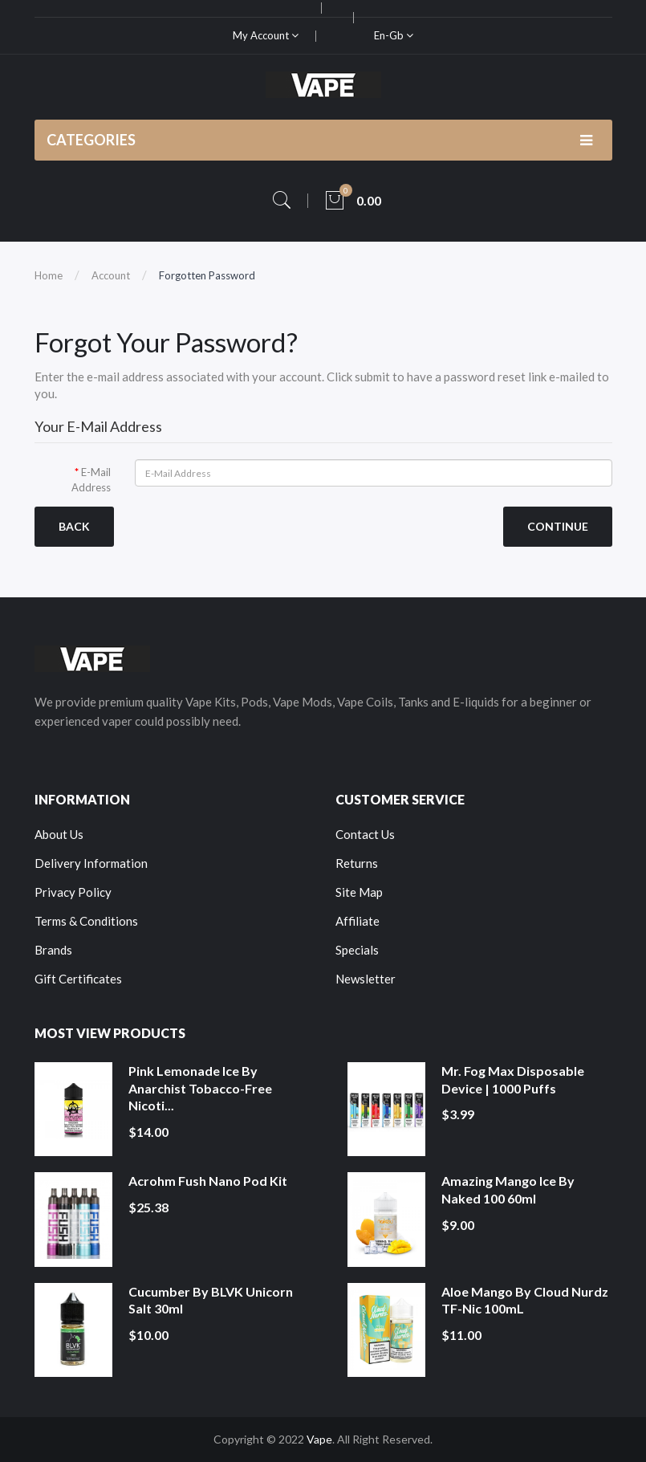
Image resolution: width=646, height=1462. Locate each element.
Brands (53, 950)
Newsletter (365, 978)
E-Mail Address (91, 480)
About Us (59, 834)
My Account (266, 35)
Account (110, 275)
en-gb (393, 35)
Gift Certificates (78, 978)
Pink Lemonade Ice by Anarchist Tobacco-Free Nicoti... (200, 1088)
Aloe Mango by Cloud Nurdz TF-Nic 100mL (524, 1300)
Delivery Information (91, 863)
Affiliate (357, 921)
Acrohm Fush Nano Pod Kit (207, 1180)
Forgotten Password (207, 275)
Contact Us (365, 834)
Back (74, 526)
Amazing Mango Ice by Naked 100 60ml (508, 1189)
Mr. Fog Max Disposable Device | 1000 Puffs (512, 1079)
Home (49, 275)
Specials (357, 950)
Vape (319, 1439)
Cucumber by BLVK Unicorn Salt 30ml (210, 1300)
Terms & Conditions (86, 921)
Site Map (359, 892)
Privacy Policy (73, 892)
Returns (356, 863)
